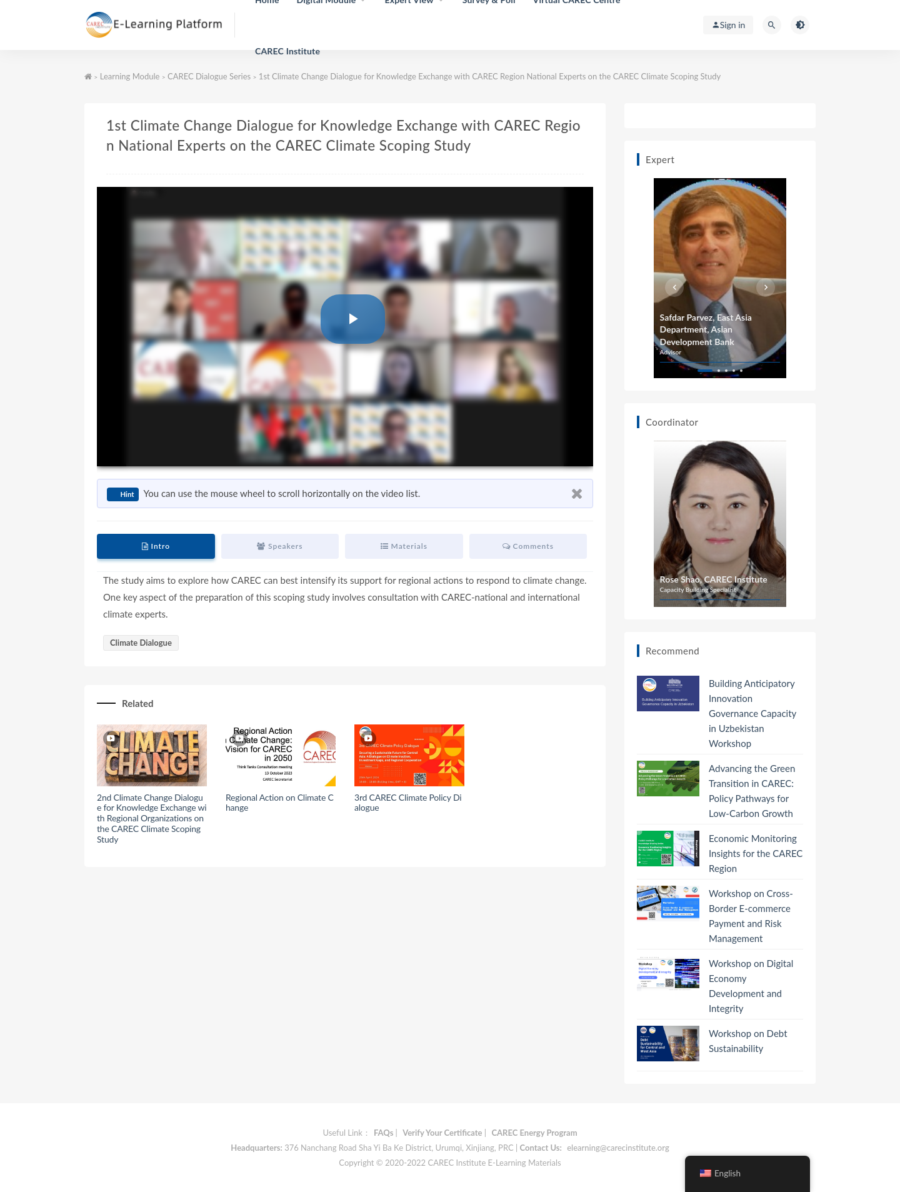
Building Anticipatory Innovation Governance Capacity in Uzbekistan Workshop (752, 713)
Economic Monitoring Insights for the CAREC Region (755, 853)
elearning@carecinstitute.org (618, 1148)
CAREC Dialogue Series (209, 76)
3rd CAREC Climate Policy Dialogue (407, 802)
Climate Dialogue (141, 643)
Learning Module (130, 76)
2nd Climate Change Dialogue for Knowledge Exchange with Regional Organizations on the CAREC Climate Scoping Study (151, 818)
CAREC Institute (287, 51)
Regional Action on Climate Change (280, 802)
